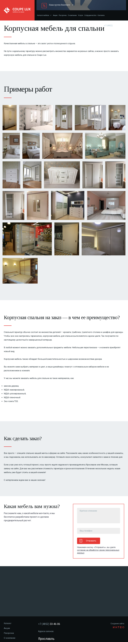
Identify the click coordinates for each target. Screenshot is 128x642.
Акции (55, 15)
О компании (72, 15)
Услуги (80, 15)
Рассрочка (63, 15)
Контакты (101, 15)
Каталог (7, 623)
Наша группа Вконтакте (60, 5)
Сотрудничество (90, 15)
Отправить (88, 540)
